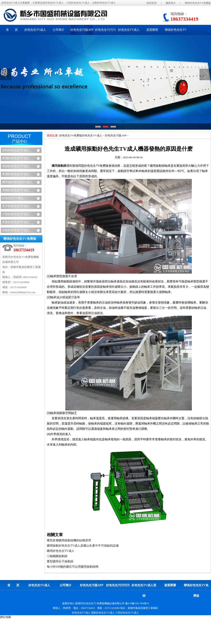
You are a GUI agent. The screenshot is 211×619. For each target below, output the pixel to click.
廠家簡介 (171, 2)
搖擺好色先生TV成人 (16, 158)
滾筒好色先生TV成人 (16, 150)
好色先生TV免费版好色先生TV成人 (80, 135)
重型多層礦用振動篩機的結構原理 (69, 540)
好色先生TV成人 (13, 198)
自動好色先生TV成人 (16, 230)
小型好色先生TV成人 (16, 214)
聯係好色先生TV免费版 (198, 2)
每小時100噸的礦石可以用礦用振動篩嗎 (72, 566)
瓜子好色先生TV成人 (16, 206)
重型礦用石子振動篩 (60, 561)
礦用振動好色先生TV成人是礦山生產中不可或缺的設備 (83, 545)
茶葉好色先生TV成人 (16, 222)
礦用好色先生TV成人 (60, 550)
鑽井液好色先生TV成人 (17, 182)
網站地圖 (5, 617)
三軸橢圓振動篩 (57, 556)
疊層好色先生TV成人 (16, 174)
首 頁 (12, 29)
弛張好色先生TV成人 (16, 166)
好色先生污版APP (115, 135)
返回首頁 (151, 2)
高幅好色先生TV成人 (16, 190)
